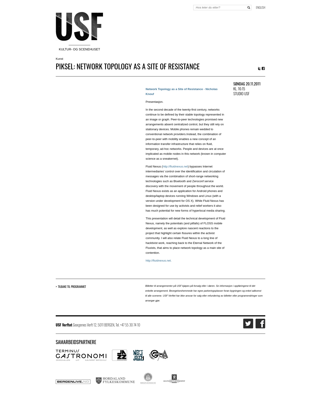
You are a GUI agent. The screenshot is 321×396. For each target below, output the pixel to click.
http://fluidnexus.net (175, 166)
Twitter (259, 68)
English (260, 7)
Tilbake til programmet (72, 287)
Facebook (263, 68)
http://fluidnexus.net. (158, 260)
